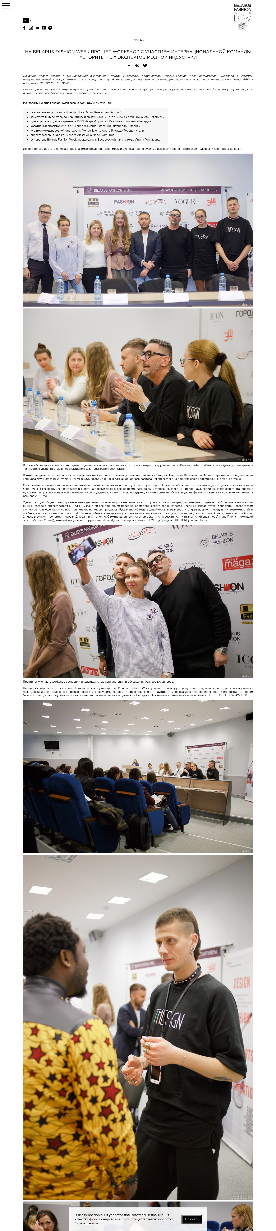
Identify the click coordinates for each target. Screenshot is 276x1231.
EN (31, 21)
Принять (191, 1219)
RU (25, 21)
